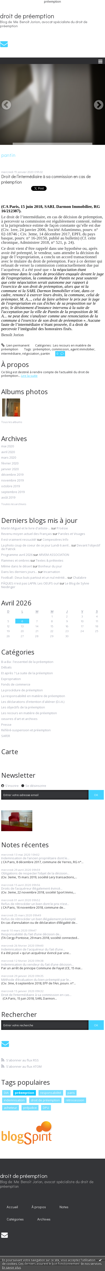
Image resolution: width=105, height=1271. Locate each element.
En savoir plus (11, 1267)
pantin (45, 353)
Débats (6, 667)
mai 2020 (7, 446)
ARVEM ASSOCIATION (54, 554)
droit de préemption (27, 16)
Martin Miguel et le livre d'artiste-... (25, 528)
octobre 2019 (10, 486)
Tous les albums (11, 422)
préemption (41, 349)
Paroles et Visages (71, 534)
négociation (30, 353)
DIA (6, 1093)
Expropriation (11, 679)
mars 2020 (8, 458)
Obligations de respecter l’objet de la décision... (35, 873)
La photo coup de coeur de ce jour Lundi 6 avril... (36, 545)
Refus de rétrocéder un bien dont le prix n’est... (35, 904)
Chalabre (79, 577)
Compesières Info (55, 539)
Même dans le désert (16, 566)
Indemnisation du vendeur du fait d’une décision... (37, 964)
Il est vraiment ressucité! (18, 539)
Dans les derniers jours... (19, 572)
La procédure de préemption (22, 690)
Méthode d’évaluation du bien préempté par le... (36, 979)
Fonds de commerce (15, 685)
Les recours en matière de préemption (29, 713)
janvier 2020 (10, 469)
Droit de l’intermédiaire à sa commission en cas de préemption (46, 179)
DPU (46, 1107)
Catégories (15, 1219)
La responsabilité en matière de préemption (33, 696)
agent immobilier (82, 349)
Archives (43, 1219)
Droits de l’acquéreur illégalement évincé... (31, 888)
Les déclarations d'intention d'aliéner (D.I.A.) (32, 702)
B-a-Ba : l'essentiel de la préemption (27, 662)
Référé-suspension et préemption (26, 730)
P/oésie (62, 528)
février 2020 (9, 463)
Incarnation (52, 572)
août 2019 (8, 498)
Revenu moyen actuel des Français (26, 534)
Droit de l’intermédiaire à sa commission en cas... (36, 995)
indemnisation (14, 1100)
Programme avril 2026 (17, 554)
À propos (39, 1207)
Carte (9, 751)
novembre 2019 (12, 480)
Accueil (12, 1207)
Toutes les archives (13, 504)
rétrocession (75, 1100)
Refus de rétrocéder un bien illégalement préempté (38, 919)
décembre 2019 (12, 475)
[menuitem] (12, 1207)
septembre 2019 (13, 492)
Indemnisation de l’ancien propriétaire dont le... (35, 858)
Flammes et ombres (15, 560)
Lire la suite (29, 375)
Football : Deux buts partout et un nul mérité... (34, 577)
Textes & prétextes (49, 560)
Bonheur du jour (50, 566)
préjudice (30, 1107)
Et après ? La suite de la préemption (27, 673)
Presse (6, 725)
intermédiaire (11, 353)
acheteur (10, 1107)
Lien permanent (15, 345)
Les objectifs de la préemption (23, 707)
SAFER (5, 736)
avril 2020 (8, 452)
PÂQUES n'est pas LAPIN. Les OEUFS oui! (30, 583)
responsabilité (50, 1093)
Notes (64, 1207)
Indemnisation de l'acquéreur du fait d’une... (33, 949)
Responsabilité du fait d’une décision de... (31, 934)
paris (71, 1093)
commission (60, 349)
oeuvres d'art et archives (19, 719)
